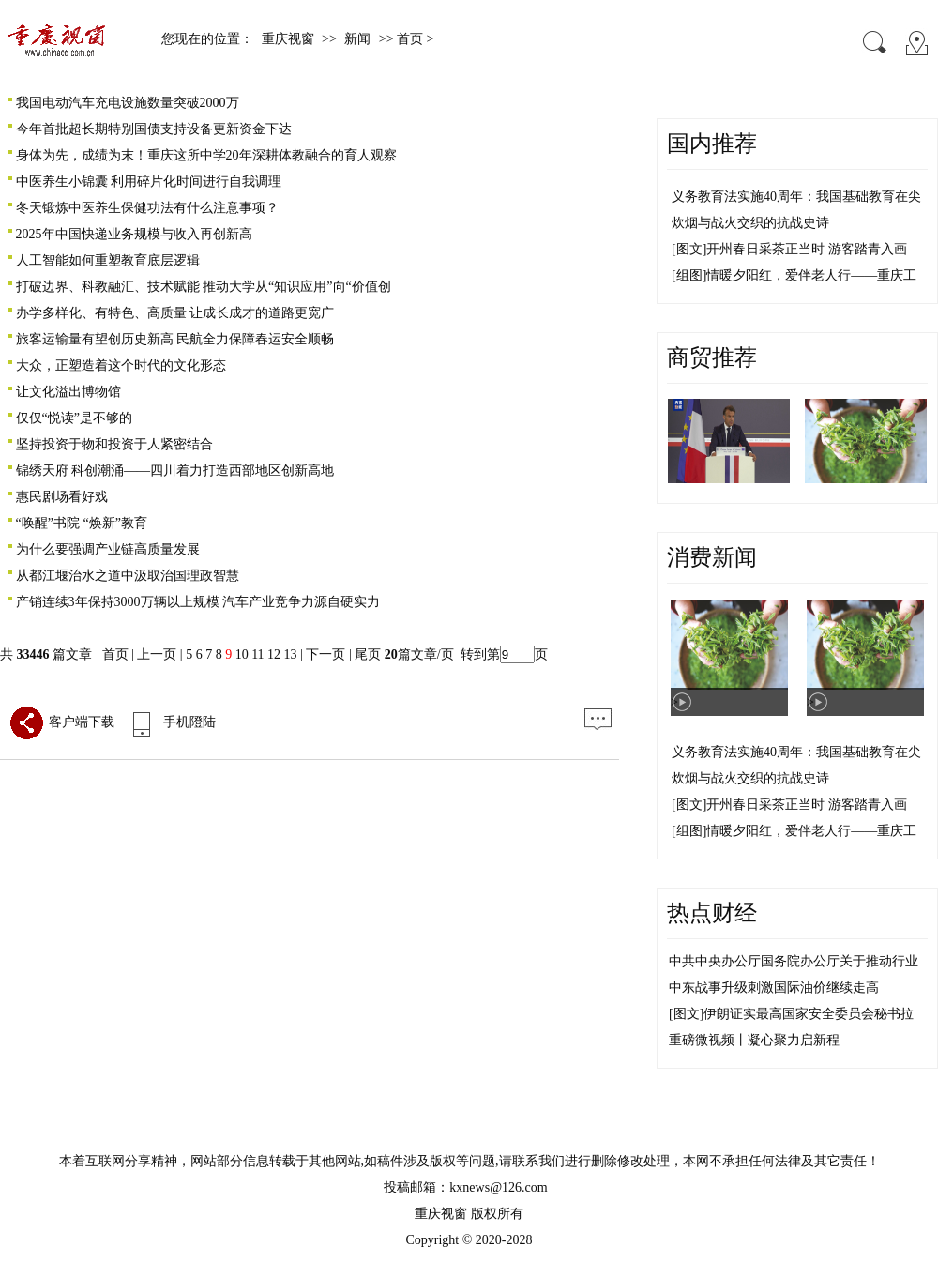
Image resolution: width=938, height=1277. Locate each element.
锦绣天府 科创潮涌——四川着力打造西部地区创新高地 (175, 471)
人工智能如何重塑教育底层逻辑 (108, 260)
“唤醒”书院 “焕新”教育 (81, 523)
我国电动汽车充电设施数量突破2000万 (127, 103)
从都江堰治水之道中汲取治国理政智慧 (127, 576)
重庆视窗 (288, 39)
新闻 (357, 39)
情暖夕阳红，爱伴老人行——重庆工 (811, 275)
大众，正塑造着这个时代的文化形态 (121, 365)
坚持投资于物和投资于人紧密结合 (114, 444)
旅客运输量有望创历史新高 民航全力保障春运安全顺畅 (175, 339)
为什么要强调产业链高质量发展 (108, 549)
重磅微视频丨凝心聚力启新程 (754, 1040)
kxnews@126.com (498, 1187)
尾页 (367, 654)
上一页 (156, 654)
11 (257, 654)
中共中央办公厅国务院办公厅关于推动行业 (793, 961)
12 (273, 654)
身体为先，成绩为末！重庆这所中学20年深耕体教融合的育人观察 (206, 155)
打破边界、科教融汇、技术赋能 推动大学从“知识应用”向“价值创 (203, 287)
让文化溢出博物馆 (68, 392)
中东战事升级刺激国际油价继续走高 (774, 988)
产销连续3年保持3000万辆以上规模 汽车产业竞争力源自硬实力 (198, 602)
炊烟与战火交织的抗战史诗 (750, 223)
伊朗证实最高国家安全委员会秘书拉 (809, 1014)
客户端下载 (61, 722)
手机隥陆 (170, 722)
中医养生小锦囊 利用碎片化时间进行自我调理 (149, 182)
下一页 (325, 654)
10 (242, 654)
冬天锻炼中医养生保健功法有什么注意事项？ (147, 208)
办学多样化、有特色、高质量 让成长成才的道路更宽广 (175, 313)
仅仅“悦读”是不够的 (74, 418)
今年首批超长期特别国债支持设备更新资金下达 (154, 129)
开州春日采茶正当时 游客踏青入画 (806, 249)
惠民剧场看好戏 (62, 497)
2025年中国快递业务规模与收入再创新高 (134, 234)
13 (290, 654)
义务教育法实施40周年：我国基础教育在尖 (796, 197)
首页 (115, 654)
